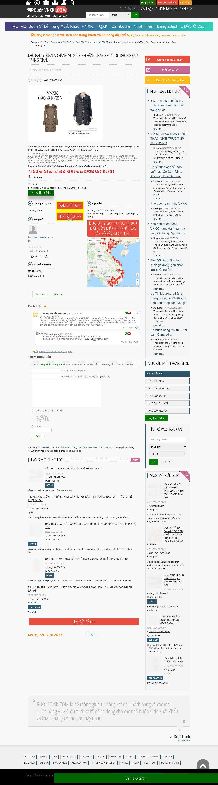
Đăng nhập (29, 763)
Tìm (135, 15)
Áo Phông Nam (156, 506)
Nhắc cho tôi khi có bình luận (49, 409)
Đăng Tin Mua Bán (167, 2)
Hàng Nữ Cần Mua (56, 476)
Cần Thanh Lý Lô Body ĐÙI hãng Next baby (170, 620)
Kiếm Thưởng (116, 757)
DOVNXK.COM (184, 741)
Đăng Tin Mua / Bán (169, 59)
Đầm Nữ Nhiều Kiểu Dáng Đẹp (173, 660)
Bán (55, 757)
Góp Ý (136, 763)
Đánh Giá (58, 294)
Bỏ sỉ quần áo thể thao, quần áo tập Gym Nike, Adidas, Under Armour (166, 171)
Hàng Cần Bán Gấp (158, 403)
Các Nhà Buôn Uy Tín (170, 80)
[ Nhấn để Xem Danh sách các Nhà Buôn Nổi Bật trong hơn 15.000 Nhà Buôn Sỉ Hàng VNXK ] (71, 171)
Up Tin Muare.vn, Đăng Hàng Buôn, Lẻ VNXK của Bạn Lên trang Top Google (168, 298)
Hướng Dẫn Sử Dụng (149, 757)
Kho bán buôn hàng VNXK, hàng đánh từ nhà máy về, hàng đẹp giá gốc (168, 228)
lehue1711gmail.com (94, 339)
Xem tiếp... (158, 129)
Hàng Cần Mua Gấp (158, 410)
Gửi (38, 435)
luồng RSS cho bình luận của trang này (53, 350)
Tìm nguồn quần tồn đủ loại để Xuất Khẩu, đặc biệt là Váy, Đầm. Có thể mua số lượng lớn (80, 498)
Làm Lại (166, 461)
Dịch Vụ (100, 757)
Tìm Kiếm (124, 763)
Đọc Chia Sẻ (86, 757)
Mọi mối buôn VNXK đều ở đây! (46, 15)
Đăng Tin (44, 763)
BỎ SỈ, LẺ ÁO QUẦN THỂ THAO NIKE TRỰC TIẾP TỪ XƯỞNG (168, 138)
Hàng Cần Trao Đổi (158, 388)
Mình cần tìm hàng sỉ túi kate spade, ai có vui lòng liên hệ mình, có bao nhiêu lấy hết (80, 588)
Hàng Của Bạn (60, 763)
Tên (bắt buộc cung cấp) (73, 370)
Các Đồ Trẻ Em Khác (159, 631)
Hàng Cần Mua (155, 381)
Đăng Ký (57, 363)
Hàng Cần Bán (155, 373)
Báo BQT (133, 327)
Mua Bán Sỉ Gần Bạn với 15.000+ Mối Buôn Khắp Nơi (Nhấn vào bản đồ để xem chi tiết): (113, 228)
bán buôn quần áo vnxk (40, 239)
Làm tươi (38, 426)
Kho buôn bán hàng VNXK (168, 203)
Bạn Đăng (185, 2)
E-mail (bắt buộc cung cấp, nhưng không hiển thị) (85, 376)
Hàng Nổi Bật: (70, 205)
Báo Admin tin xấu (39, 256)
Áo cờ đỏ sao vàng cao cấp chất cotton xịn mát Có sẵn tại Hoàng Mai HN (165, 536)
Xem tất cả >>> (70, 216)
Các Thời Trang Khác (159, 553)
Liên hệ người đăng (41, 194)
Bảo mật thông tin (170, 763)
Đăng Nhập (45, 363)
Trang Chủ (29, 757)
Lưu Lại (130, 757)
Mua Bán (44, 757)
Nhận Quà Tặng (79, 763)
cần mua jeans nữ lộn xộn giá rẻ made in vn (74, 468)
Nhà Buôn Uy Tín (156, 396)
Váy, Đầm (171, 670)
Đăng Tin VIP (147, 2)
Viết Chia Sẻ (170, 70)
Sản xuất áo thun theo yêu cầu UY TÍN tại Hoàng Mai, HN (174, 491)
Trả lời (124, 327)
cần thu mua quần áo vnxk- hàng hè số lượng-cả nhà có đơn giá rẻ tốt (90, 525)
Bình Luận (40, 294)
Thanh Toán (149, 763)
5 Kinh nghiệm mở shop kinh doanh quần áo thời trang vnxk (167, 105)
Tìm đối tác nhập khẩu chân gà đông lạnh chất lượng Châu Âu (166, 265)
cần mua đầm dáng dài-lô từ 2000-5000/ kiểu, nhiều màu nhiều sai (87, 558)
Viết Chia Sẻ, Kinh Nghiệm (103, 763)
